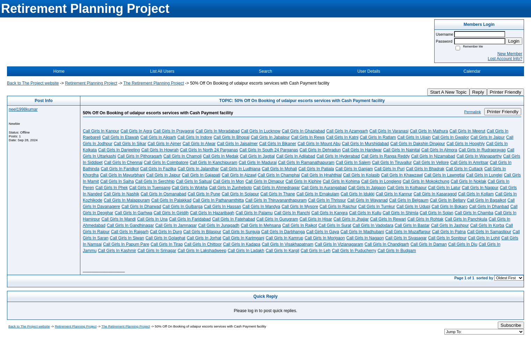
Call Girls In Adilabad (295, 156)
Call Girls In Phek (111, 187)
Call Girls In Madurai (258, 162)
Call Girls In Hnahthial (321, 175)
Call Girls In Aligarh (158, 137)
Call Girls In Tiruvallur (392, 162)
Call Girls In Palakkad (171, 200)
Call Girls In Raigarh (129, 231)
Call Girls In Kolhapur (407, 187)
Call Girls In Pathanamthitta (218, 200)
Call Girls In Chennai (123, 162)
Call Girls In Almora (439, 150)
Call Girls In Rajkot (299, 225)
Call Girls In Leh (315, 250)
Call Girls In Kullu (365, 212)
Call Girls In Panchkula (466, 219)
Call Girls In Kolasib (361, 175)
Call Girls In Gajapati (201, 175)
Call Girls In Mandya (261, 206)
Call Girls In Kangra (329, 212)
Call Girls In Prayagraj (173, 131)
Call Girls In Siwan (127, 238)
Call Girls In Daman (428, 244)
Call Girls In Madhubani (362, 231)
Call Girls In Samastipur (489, 231)
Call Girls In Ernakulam (317, 194)
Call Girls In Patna (449, 231)
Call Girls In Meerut (468, 131)
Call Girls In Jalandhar (198, 168)
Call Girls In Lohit (484, 238)
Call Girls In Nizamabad (433, 156)
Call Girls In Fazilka (158, 168)
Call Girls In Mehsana (261, 225)
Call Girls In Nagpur (480, 187)
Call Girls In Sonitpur (447, 238)
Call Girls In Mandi (118, 219)
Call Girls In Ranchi (292, 212)
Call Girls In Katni (342, 137)
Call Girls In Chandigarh (387, 244)
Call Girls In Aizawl (239, 175)
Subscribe (511, 325)
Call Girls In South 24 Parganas (268, 150)
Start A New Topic (448, 92)
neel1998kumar (23, 109)
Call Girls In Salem (353, 162)
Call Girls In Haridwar (361, 150)
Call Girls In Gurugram (277, 219)
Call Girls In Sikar (130, 143)
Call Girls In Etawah (120, 137)
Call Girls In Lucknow (261, 131)
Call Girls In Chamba (473, 212)
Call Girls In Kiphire (303, 181)
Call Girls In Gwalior (450, 137)
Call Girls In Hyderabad (338, 156)
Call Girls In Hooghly (465, 143)
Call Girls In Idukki (357, 194)
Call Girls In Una (152, 219)
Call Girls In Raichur (338, 206)
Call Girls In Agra (136, 131)
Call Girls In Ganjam (354, 168)
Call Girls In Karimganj (243, 238)
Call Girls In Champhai (279, 175)
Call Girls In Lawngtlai (444, 175)
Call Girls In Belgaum (409, 200)
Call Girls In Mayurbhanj (122, 175)
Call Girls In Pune (204, 194)
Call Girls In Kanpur (101, 131)
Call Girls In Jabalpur (270, 137)
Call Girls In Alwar (199, 143)
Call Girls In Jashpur (450, 225)
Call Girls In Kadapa (241, 244)
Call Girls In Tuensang (149, 187)
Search (265, 71)
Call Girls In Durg (166, 231)
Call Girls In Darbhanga (283, 231)
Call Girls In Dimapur (265, 181)
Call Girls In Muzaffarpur (407, 231)
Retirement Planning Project (91, 83)
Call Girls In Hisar (315, 219)
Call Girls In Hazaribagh (212, 212)
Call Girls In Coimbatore (166, 162)
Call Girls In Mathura (429, 131)
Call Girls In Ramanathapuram (306, 162)
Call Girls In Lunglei (484, 175)
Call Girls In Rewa (308, 137)
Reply (478, 92)
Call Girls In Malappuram (127, 200)
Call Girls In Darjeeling (119, 150)
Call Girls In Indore (194, 137)
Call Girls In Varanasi (388, 131)
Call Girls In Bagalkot (486, 200)
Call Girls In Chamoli (182, 156)
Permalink (472, 112)
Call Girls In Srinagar (157, 250)
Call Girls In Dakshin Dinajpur (417, 143)
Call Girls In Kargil (282, 250)
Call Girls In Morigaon (325, 238)
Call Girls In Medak (220, 156)
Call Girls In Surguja (241, 231)
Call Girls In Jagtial (257, 156)
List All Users (162, 71)
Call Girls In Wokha (190, 187)
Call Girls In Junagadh (218, 225)
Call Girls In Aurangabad (324, 187)
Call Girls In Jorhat (204, 238)
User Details (368, 71)
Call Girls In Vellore (431, 162)
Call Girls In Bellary (448, 200)
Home (59, 71)
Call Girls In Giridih (171, 212)
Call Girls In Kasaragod (435, 194)
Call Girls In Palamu (254, 212)
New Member (509, 53)
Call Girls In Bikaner (277, 143)
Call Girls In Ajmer (164, 143)
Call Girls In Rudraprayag (482, 150)
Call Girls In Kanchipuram (213, 162)
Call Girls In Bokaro (449, 206)
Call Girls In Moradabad (218, 131)
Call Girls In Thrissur (327, 200)
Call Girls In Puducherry (354, 250)
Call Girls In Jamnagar (176, 225)
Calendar (472, 71)
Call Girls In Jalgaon (367, 187)
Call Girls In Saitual (194, 181)
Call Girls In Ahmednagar (276, 187)
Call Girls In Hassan (222, 206)
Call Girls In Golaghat (165, 238)
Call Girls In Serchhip (155, 181)
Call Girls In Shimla (400, 212)
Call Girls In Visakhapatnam (287, 244)
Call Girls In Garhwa (133, 212)
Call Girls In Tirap (167, 244)
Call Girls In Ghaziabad (303, 131)
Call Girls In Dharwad (141, 206)
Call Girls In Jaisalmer (237, 143)
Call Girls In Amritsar (469, 162)
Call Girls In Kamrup (284, 238)
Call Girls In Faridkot (120, 168)
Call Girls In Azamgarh (347, 131)
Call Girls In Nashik (121, 194)
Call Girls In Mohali (279, 168)
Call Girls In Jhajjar (351, 219)
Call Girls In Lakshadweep (201, 250)
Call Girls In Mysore (300, 206)
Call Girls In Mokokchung (426, 181)
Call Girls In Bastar (412, 225)
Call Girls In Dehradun (320, 150)
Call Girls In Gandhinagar (130, 225)
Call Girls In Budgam (397, 250)
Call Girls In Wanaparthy (479, 156)
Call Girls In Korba (487, 225)
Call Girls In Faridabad (190, 219)
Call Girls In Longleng (381, 181)
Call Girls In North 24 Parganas (209, 150)
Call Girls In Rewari (388, 219)
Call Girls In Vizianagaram (339, 244)
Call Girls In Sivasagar (406, 238)
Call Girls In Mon (228, 181)
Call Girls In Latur (444, 187)
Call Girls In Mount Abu (319, 143)
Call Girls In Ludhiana (240, 168)
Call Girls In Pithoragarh (139, 156)
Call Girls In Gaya (322, 231)
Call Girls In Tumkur (376, 206)
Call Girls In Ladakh (246, 250)
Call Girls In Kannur (394, 194)
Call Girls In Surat (334, 225)
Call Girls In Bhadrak (425, 168)
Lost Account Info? (505, 58)
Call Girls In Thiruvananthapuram (276, 200)
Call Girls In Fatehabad (233, 219)
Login (513, 41)
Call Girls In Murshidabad (365, 143)
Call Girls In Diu (462, 244)
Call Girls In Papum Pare (126, 244)
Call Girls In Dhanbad (489, 206)
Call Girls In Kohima (341, 181)
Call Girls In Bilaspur (202, 231)
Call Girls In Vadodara (372, 225)
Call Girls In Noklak (468, 181)
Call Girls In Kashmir (117, 250)
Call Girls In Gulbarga (182, 206)
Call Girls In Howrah (160, 150)
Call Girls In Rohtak (425, 219)
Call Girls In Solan (436, 212)
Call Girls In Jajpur (163, 175)
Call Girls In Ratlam (378, 137)
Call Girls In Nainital (401, 150)
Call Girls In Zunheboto (230, 187)
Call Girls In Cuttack (464, 168)
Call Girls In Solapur (240, 194)
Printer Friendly (505, 92)
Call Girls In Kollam (476, 194)
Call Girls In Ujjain (413, 137)
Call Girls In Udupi (413, 206)
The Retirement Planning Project (153, 83)
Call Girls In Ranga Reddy (385, 156)
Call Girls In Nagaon (365, 238)
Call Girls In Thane (277, 194)
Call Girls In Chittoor (202, 244)
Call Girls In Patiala (316, 168)
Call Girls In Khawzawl (402, 175)
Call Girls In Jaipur (488, 137)
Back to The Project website (33, 83)
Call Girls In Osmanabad (163, 194)
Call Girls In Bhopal (231, 137)
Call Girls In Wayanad (367, 200)
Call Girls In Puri (389, 168)
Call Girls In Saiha (117, 181)
